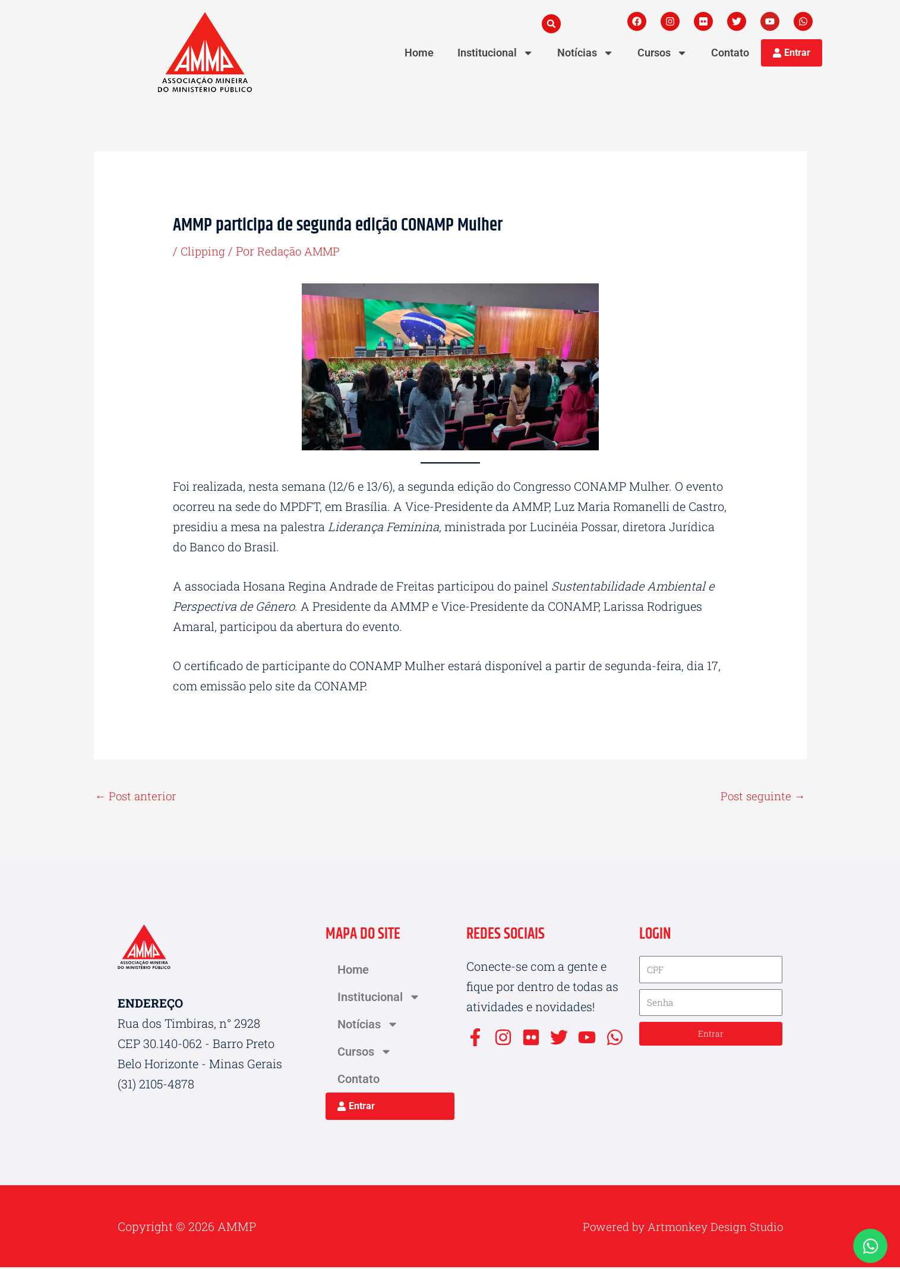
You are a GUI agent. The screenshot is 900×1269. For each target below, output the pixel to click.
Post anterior (138, 796)
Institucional (495, 53)
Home (419, 52)
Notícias (585, 53)
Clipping (204, 250)
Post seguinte (761, 796)
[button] (551, 23)
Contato (730, 52)
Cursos (662, 53)
